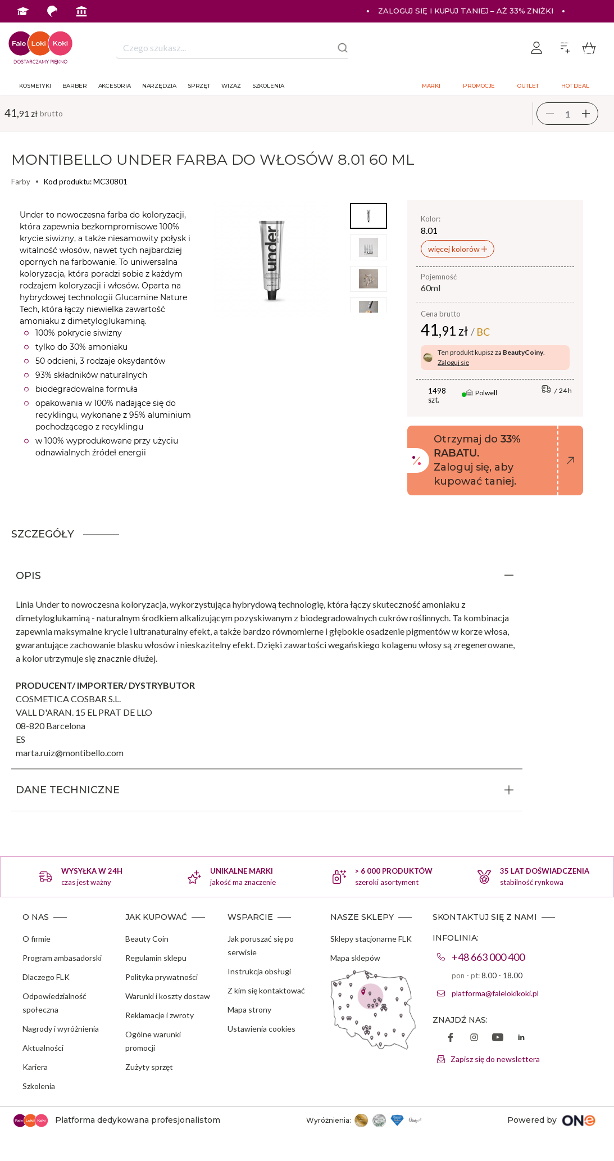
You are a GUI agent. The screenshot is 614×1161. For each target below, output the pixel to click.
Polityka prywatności (161, 977)
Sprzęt (199, 85)
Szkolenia (268, 85)
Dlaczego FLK (46, 977)
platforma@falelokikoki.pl (495, 993)
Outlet (527, 85)
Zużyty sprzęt (149, 1067)
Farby (20, 181)
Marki (431, 85)
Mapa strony (249, 1009)
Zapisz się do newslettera (495, 1059)
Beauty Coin (147, 938)
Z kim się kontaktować (266, 990)
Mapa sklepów (355, 958)
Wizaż (231, 85)
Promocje (479, 85)
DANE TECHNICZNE (68, 790)
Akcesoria (114, 85)
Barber (74, 85)
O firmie (36, 938)
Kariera (35, 1067)
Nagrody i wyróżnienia (60, 1028)
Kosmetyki (35, 85)
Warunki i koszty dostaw (167, 996)
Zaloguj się (453, 362)
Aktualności (42, 1047)
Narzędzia (159, 85)
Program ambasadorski (62, 958)
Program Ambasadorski (154, 33)
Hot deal (575, 85)
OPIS (28, 576)
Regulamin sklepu (156, 958)
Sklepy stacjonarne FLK (371, 938)
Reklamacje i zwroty (159, 1015)
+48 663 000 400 (488, 957)
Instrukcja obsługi (259, 971)
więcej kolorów (454, 249)
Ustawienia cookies (261, 1028)
